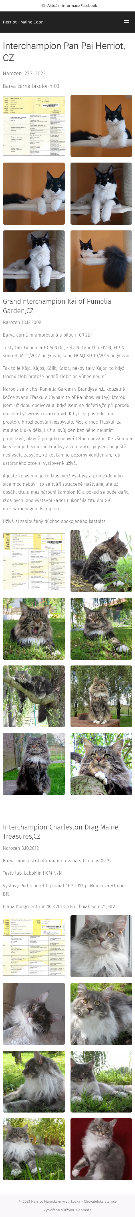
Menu (126, 22)
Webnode (83, 1210)
